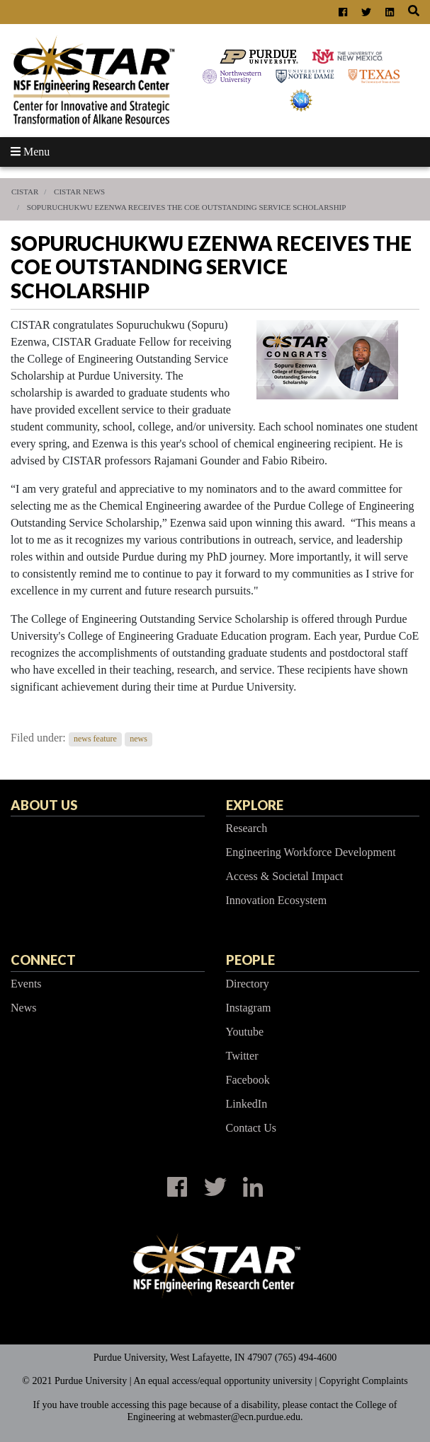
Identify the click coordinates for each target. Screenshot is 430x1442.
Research (247, 828)
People (250, 960)
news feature (95, 739)
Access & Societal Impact (285, 876)
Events (26, 984)
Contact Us (251, 1128)
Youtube (245, 1032)
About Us (44, 805)
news (138, 739)
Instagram (248, 1008)
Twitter (242, 1056)
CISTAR (24, 191)
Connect (43, 960)
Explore (254, 805)
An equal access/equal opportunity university (222, 1381)
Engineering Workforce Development (311, 852)
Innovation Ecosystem (276, 900)
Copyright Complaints (363, 1381)
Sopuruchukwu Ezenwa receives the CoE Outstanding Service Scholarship (186, 207)
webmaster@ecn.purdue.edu (244, 1417)
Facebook (248, 1080)
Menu (30, 152)
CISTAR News (79, 191)
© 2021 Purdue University (74, 1381)
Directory (247, 984)
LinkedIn (247, 1104)
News (23, 1008)
